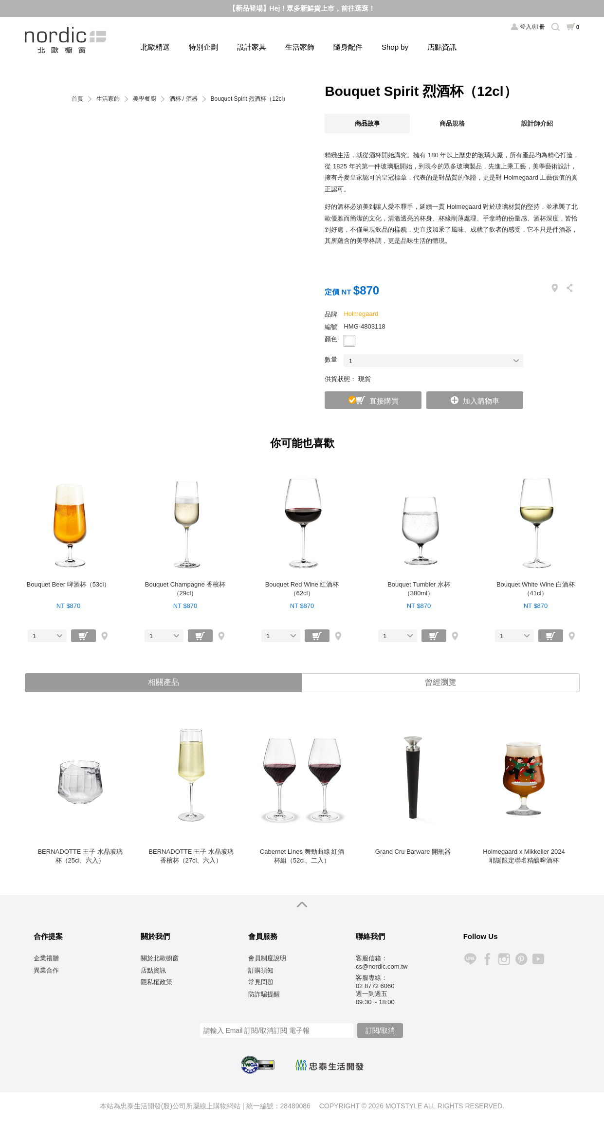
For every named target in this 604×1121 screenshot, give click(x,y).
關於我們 (155, 937)
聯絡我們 (370, 937)
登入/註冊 (532, 26)
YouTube (538, 960)
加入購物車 (481, 401)
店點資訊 (442, 47)
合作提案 (48, 937)
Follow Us (480, 937)
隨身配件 (348, 47)
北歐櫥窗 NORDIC (66, 40)
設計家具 (251, 47)
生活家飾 (299, 47)
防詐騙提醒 (264, 994)
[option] (80, 792)
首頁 (77, 99)
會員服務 (262, 937)
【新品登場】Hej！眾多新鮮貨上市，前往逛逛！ (302, 8)
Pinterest (521, 960)
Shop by (395, 47)
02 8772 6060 (375, 986)
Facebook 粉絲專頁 (487, 960)
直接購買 (384, 401)
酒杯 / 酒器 (183, 99)
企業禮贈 (46, 959)
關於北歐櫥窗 (160, 959)
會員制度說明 (267, 959)
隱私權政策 (156, 983)
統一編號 (260, 1106)
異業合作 (46, 970)
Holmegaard (361, 313)
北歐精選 (155, 47)
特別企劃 (203, 47)
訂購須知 (261, 970)
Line (469, 960)
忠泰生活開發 (329, 1065)
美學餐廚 (144, 99)
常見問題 (261, 983)
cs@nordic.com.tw (381, 967)
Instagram (504, 960)
